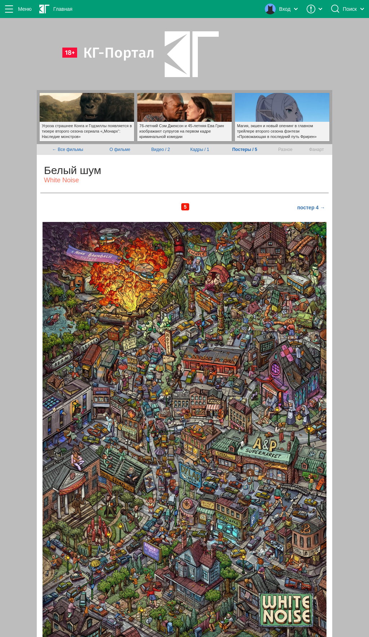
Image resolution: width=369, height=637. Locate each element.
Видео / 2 (160, 149)
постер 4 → (311, 207)
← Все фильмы (67, 149)
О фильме (120, 149)
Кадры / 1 (199, 149)
